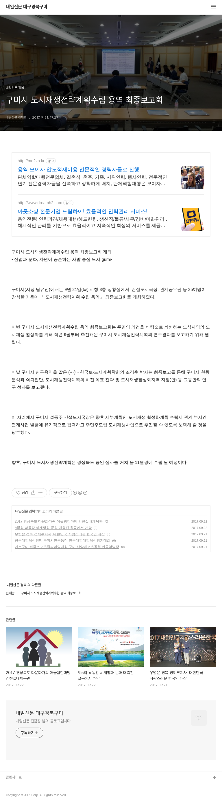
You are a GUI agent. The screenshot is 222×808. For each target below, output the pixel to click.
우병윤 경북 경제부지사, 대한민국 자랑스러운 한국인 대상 (60, 534)
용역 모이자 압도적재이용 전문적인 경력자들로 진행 (78, 169)
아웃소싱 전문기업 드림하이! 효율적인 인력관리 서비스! (82, 211)
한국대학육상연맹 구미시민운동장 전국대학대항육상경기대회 (62, 540)
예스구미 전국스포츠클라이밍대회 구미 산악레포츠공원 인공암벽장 (67, 547)
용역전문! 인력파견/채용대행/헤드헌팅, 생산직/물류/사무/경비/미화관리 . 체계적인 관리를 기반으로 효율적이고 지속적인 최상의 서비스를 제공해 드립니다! (92, 223)
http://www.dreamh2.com (40, 202)
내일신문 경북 (25, 511)
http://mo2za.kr (31, 160)
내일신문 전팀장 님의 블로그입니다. (44, 721)
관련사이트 (14, 777)
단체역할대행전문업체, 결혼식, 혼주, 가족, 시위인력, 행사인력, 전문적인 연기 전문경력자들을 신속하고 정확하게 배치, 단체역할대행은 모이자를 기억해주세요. (92, 181)
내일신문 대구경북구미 (26, 7)
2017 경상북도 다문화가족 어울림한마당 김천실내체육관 (59, 521)
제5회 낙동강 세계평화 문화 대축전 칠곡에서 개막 (53, 528)
